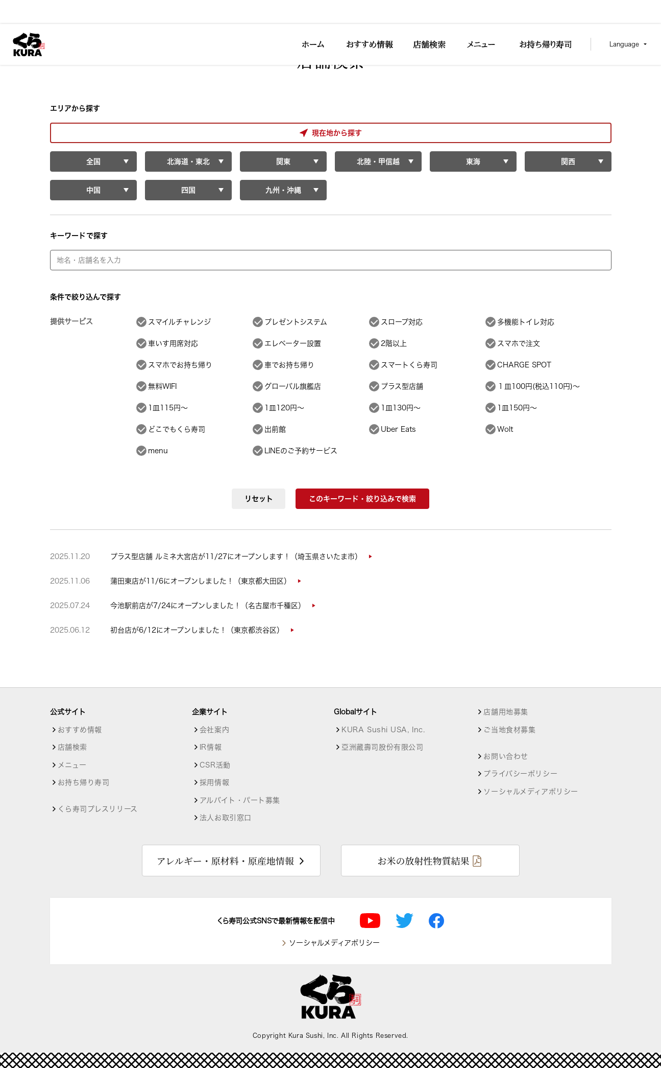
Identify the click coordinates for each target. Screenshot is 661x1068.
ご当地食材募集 (509, 729)
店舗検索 (72, 747)
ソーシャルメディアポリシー (530, 791)
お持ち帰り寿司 (84, 782)
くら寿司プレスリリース (98, 808)
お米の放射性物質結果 (423, 860)
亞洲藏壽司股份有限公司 (382, 747)
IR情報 (211, 747)
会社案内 (214, 729)
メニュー (72, 765)
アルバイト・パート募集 (240, 800)
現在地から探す (93, 133)
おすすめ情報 (80, 729)
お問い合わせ (505, 756)
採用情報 (214, 782)
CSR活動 (215, 765)
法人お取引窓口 (226, 817)
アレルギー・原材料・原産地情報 (225, 860)
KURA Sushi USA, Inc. (383, 729)
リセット (258, 498)
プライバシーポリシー (520, 773)
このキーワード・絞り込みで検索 (362, 498)
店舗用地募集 (505, 711)
